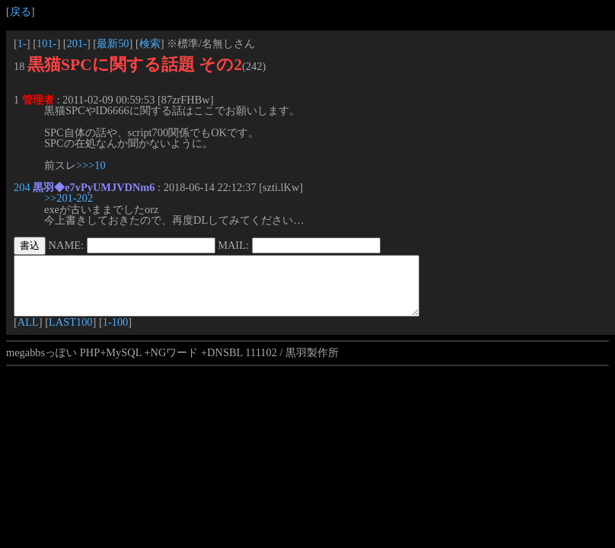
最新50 (113, 43)
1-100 (116, 333)
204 (22, 187)
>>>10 (91, 165)
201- (77, 43)
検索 (150, 43)
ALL (28, 333)
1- (22, 43)
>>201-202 (68, 198)
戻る (20, 11)
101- (46, 43)
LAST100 (71, 333)
